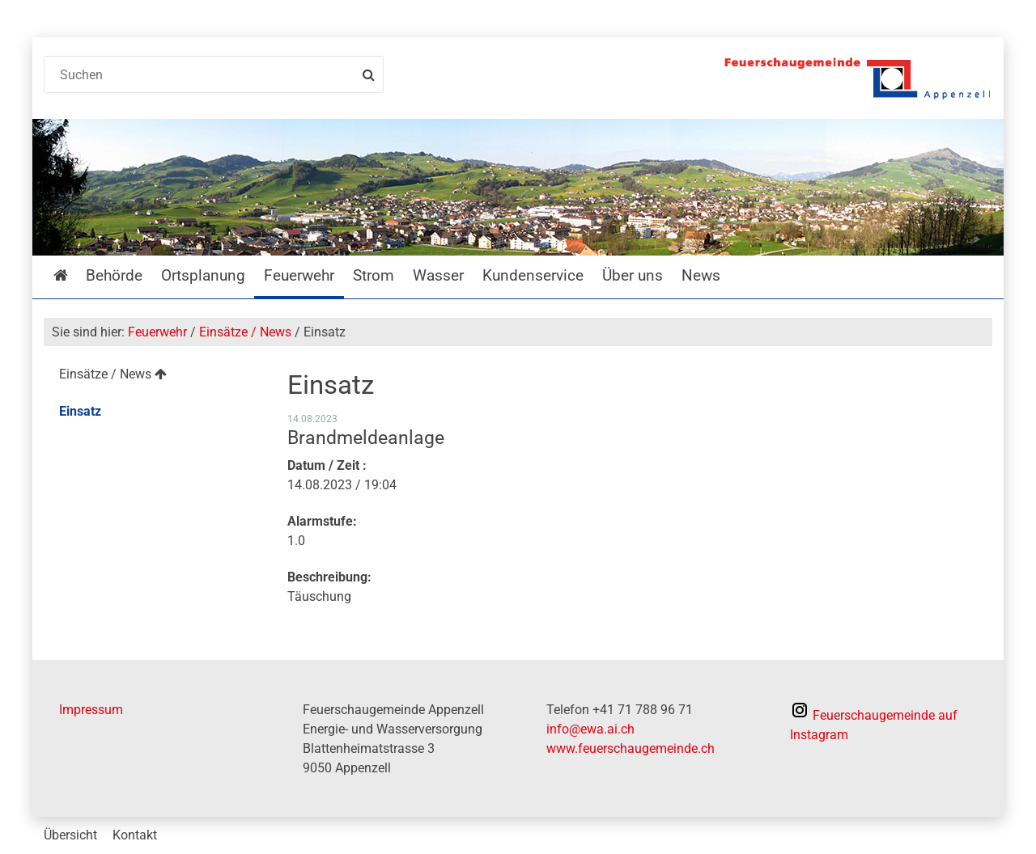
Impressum (91, 709)
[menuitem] (152, 376)
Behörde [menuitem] (114, 275)
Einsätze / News (245, 332)
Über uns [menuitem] (632, 275)
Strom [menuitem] (373, 275)
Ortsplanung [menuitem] (203, 275)
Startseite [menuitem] (72, 275)
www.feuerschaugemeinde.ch (630, 748)
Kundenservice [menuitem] (533, 275)
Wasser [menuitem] (438, 275)
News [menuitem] (700, 275)
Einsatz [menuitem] (80, 411)
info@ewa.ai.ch (590, 729)
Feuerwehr (157, 332)
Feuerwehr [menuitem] (299, 275)
